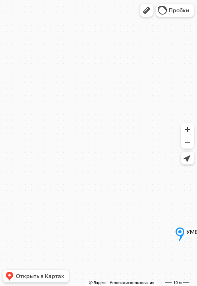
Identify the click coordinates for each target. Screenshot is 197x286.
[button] (146, 10)
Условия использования (132, 282)
